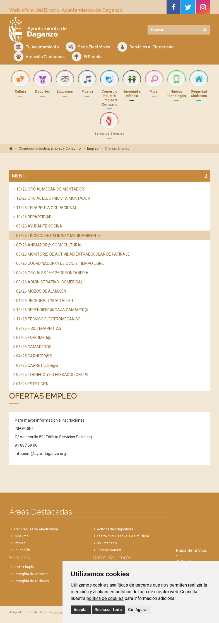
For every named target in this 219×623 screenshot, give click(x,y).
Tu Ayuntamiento (36, 47)
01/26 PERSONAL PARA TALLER (44, 300)
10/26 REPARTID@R (34, 217)
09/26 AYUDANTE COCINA (39, 226)
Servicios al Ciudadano (145, 47)
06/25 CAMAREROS (34, 347)
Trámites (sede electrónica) (35, 529)
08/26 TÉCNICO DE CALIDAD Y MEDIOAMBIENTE (58, 235)
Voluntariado (107, 543)
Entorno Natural (109, 550)
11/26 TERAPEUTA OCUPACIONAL (46, 208)
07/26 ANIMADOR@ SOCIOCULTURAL (49, 245)
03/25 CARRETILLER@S (37, 365)
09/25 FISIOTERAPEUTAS (38, 328)
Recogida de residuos (31, 581)
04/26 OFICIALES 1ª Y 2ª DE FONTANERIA (52, 273)
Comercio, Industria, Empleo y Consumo (50, 148)
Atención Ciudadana (39, 56)
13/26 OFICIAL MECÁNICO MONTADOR (50, 189)
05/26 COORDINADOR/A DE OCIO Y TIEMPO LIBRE (60, 263)
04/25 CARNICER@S (34, 356)
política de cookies (105, 598)
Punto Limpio (23, 567)
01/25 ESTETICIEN (32, 384)
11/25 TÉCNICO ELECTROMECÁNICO (48, 319)
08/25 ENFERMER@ (33, 337)
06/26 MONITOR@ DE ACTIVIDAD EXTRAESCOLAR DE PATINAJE (73, 254)
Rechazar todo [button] (108, 609)
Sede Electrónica (88, 47)
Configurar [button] (138, 609)
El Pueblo (87, 56)
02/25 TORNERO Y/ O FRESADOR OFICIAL (52, 374)
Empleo (92, 148)
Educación (21, 550)
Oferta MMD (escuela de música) (123, 536)
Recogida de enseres (30, 574)
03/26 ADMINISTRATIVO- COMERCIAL (49, 282)
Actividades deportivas (115, 529)
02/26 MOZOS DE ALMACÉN (41, 291)
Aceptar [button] (81, 609)
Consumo (20, 536)
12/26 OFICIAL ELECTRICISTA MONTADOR (53, 198)
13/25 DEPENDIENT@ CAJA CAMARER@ (52, 310)
